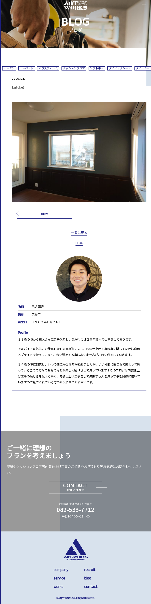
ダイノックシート (120, 68)
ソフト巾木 (97, 68)
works (58, 586)
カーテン (9, 68)
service (59, 578)
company (60, 569)
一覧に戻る (79, 232)
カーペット (27, 68)
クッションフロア (74, 68)
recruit (89, 569)
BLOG (79, 242)
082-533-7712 (75, 510)
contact (91, 586)
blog (87, 578)
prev (44, 213)
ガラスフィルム (48, 68)
